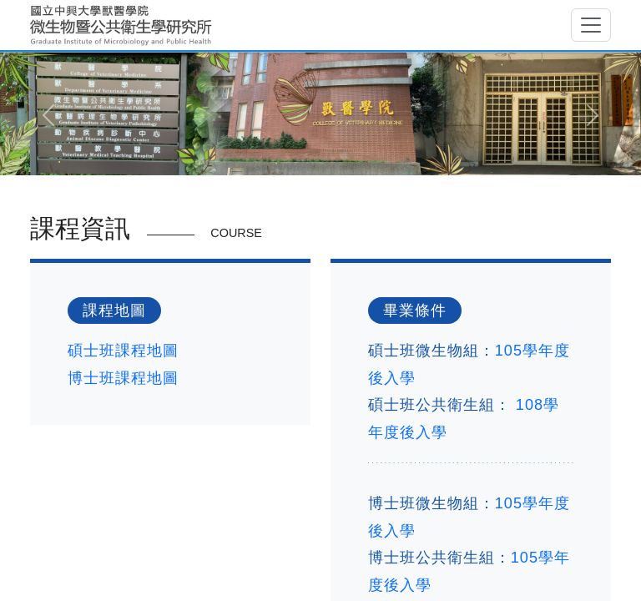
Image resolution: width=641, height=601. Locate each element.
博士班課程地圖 (123, 378)
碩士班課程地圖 (123, 350)
